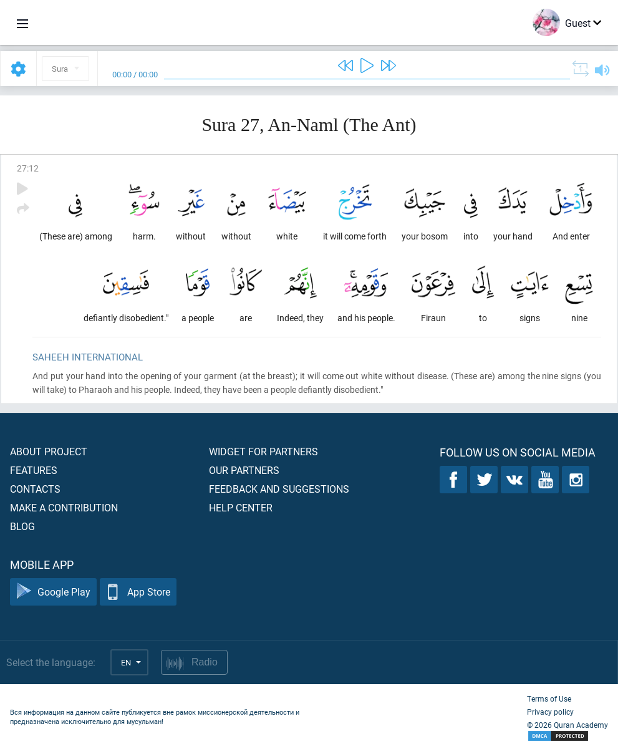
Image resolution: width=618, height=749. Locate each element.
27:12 (28, 168)
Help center (241, 507)
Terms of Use (549, 698)
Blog (22, 526)
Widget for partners (263, 451)
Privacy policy (550, 712)
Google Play (53, 592)
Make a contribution (64, 507)
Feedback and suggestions (279, 488)
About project (48, 451)
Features (33, 469)
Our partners (244, 469)
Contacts (35, 488)
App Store (138, 592)
